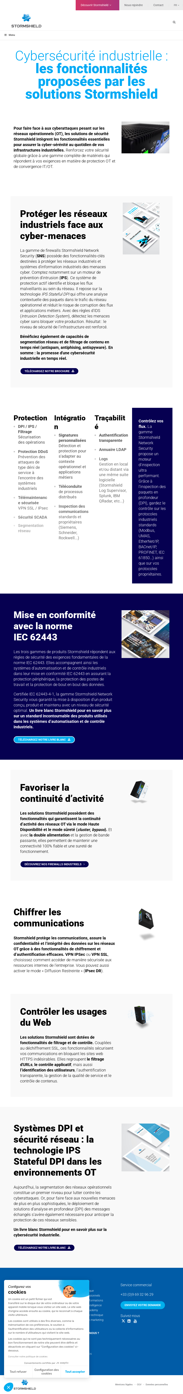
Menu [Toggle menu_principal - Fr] (9, 35)
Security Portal (80, 1324)
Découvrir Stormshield (94, 5)
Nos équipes (78, 1339)
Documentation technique (87, 1315)
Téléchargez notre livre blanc (44, 739)
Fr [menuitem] (175, 5)
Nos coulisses (79, 1344)
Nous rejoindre (133, 5)
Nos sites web (79, 1358)
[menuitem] (174, 5)
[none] (174, 5)
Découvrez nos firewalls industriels (55, 864)
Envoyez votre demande (143, 1305)
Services (77, 1284)
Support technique (82, 1290)
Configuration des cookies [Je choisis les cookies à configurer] (46, 1371)
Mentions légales (124, 1384)
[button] (8, 1387)
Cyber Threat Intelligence (86, 1305)
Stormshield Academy (84, 1310)
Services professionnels (85, 1295)
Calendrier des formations (87, 1300)
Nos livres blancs (81, 1353)
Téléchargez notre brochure (49, 371)
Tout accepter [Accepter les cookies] (75, 1372)
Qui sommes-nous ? (85, 1333)
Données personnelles (157, 1384)
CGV (139, 1384)
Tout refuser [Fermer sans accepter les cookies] (18, 1372)
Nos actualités (80, 1348)
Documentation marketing (87, 1319)
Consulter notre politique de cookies (27, 1356)
